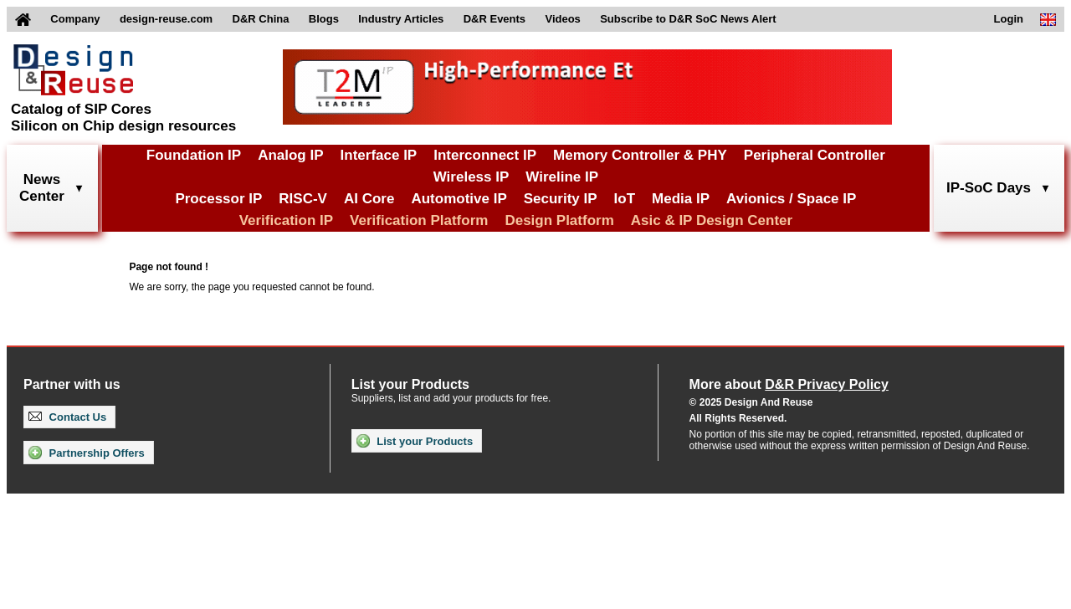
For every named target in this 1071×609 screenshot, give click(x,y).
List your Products (414, 441)
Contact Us (67, 417)
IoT (625, 199)
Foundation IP (193, 155)
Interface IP (379, 155)
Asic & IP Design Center (711, 220)
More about (789, 384)
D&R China (261, 19)
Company (75, 19)
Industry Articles (400, 19)
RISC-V (303, 199)
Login (1008, 19)
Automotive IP (458, 199)
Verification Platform (419, 220)
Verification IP (286, 220)
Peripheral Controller (814, 155)
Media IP (681, 199)
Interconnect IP (484, 155)
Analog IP (290, 155)
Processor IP (218, 199)
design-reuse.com (166, 19)
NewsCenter (41, 187)
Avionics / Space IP (791, 199)
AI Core (369, 199)
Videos (562, 19)
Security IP (560, 199)
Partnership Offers (86, 452)
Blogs (324, 19)
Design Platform (559, 220)
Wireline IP (561, 177)
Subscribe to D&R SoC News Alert (688, 19)
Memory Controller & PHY (640, 155)
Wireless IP (471, 177)
